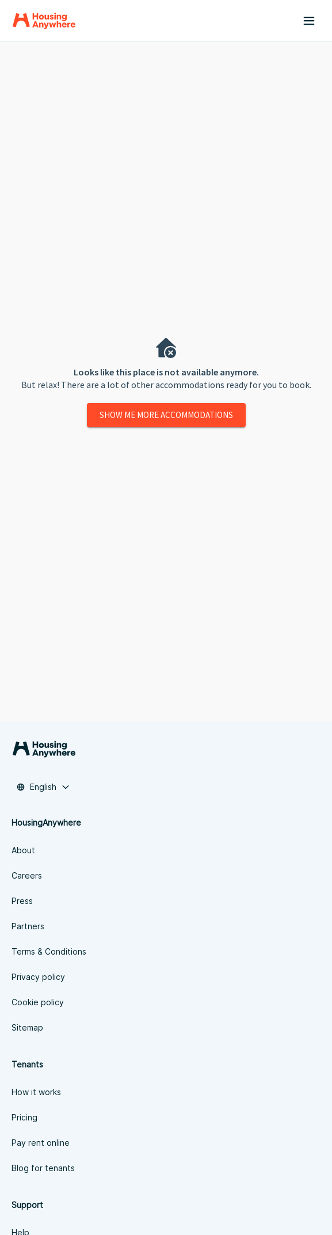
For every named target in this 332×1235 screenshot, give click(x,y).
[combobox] (43, 787)
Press (22, 901)
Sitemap (27, 1027)
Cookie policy (38, 1002)
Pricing (24, 1117)
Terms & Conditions (49, 951)
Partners (28, 926)
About (23, 850)
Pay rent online (41, 1142)
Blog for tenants (43, 1168)
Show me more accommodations (166, 414)
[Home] (44, 21)
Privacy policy (38, 977)
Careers (27, 875)
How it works (36, 1092)
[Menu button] (308, 20)
